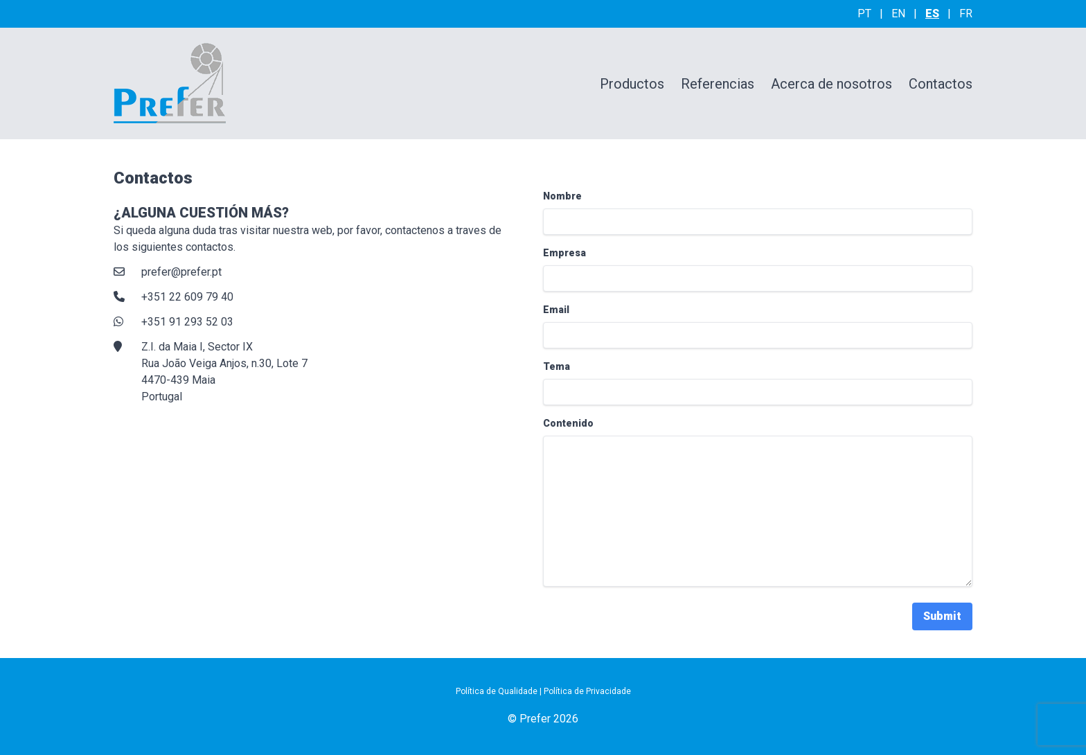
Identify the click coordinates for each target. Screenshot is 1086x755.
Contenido (568, 423)
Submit (942, 616)
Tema (556, 366)
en (898, 13)
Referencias (717, 84)
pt (864, 13)
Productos (632, 84)
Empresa (564, 252)
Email (556, 309)
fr (965, 13)
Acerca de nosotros (831, 84)
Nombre (562, 196)
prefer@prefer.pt (181, 271)
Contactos (940, 84)
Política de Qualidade (496, 691)
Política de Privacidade (587, 691)
